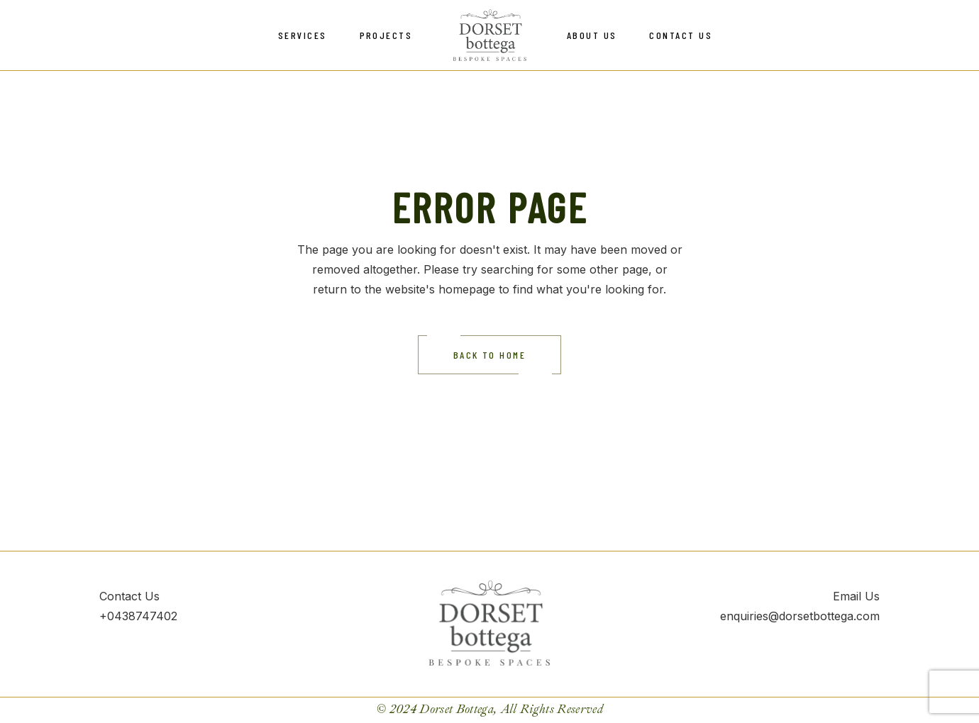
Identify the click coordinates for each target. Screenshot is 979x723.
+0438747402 (138, 616)
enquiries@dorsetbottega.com (800, 616)
